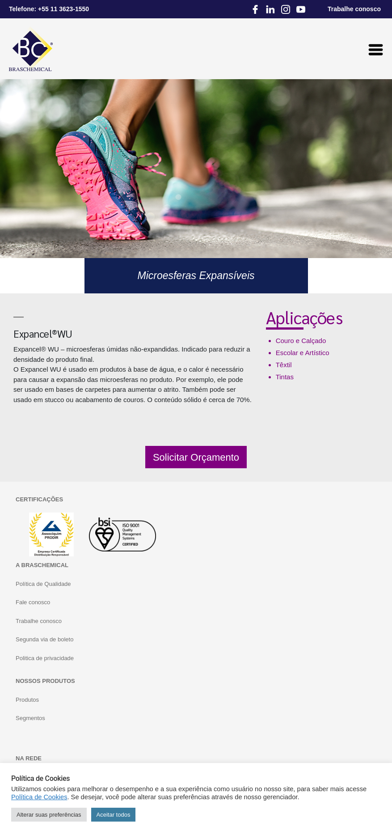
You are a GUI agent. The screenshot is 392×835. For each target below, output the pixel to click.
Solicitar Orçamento (196, 457)
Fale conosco (33, 602)
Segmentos (30, 718)
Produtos (27, 699)
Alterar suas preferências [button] (49, 814)
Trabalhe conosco (39, 621)
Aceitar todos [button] (114, 814)
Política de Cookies (39, 797)
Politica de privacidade (45, 658)
